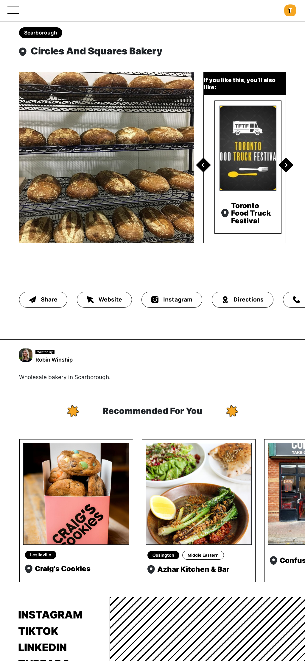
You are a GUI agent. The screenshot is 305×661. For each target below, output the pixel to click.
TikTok (38, 631)
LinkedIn (42, 647)
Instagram (50, 615)
